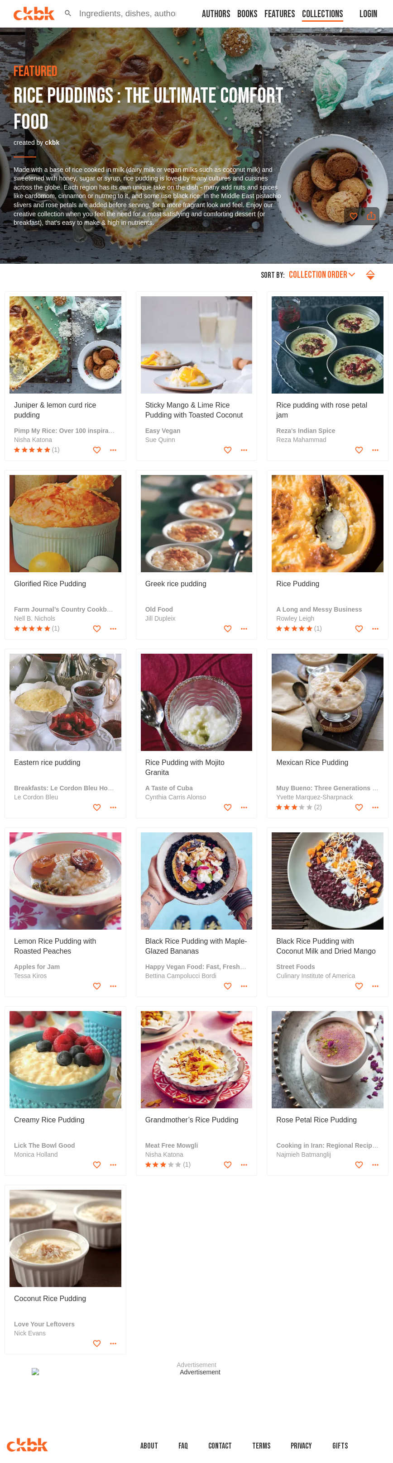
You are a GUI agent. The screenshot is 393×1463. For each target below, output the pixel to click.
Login (368, 14)
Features (279, 14)
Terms (261, 1446)
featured (36, 72)
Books (247, 14)
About (149, 1446)
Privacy (301, 1446)
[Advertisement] (196, 1388)
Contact (220, 1446)
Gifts (340, 1446)
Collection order (322, 274)
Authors (216, 14)
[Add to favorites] (353, 216)
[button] (68, 13)
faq (183, 1446)
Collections (322, 14)
